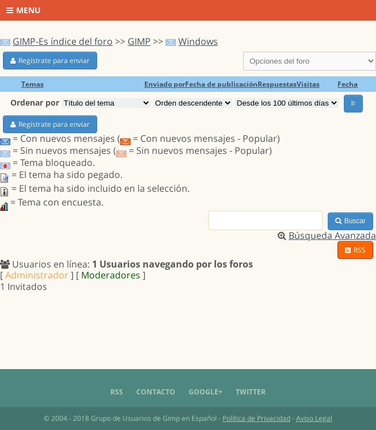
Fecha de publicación (221, 84)
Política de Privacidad (256, 418)
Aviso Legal (314, 418)
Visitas (308, 84)
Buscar (350, 221)
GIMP (139, 41)
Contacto (155, 392)
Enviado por (164, 84)
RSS (355, 250)
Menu (23, 10)
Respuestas (277, 84)
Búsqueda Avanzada (332, 235)
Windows (198, 41)
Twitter (251, 392)
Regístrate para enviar (50, 60)
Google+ (205, 392)
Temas (32, 84)
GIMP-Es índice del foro (63, 41)
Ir (353, 103)
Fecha (347, 84)
